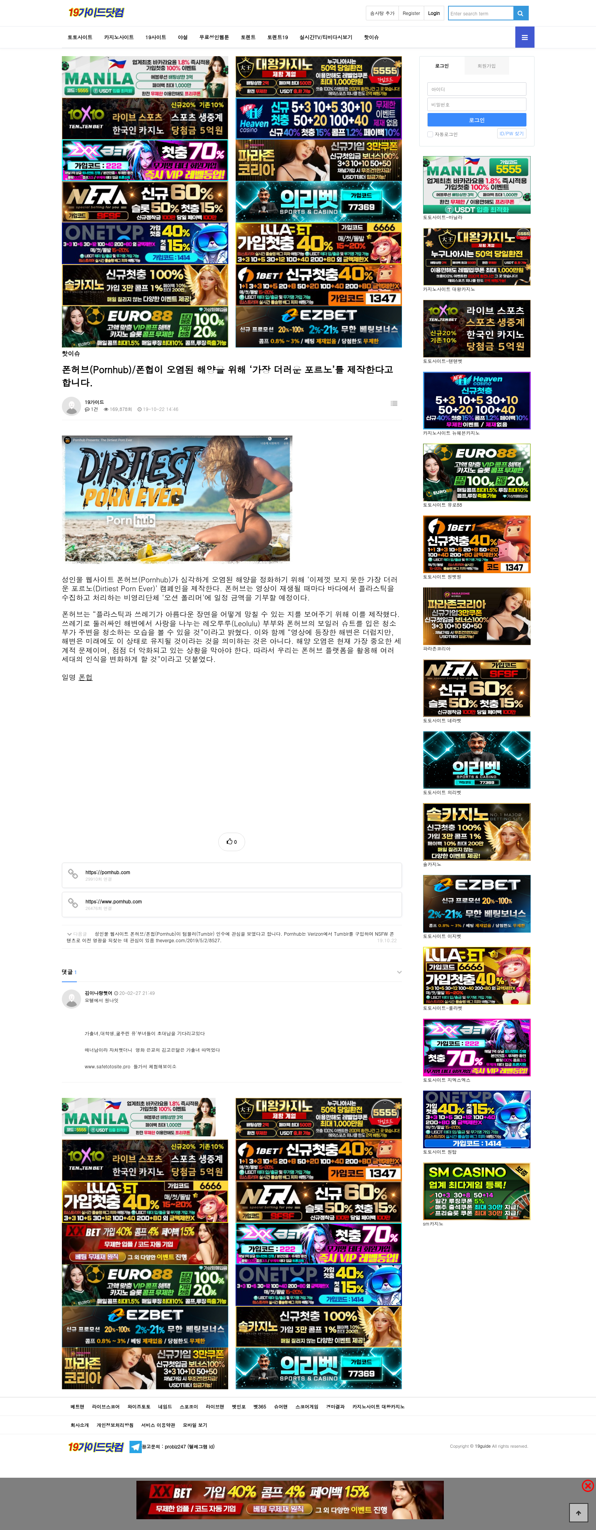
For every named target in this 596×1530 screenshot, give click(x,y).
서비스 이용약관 (158, 1424)
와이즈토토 (139, 1406)
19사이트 (155, 37)
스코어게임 (307, 1406)
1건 (91, 409)
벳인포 (239, 1406)
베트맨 (78, 1406)
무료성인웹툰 (214, 37)
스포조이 (189, 1406)
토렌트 (248, 37)
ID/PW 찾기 (512, 133)
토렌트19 (277, 37)
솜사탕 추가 (382, 13)
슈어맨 (281, 1406)
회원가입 (487, 65)
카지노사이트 (119, 37)
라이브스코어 (106, 1406)
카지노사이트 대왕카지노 (378, 1406)
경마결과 (335, 1406)
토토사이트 (80, 37)
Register (411, 13)
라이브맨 (215, 1406)
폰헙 (85, 677)
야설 (183, 37)
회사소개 (80, 1424)
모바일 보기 (195, 1424)
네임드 (165, 1406)
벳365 (260, 1406)
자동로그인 (442, 134)
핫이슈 (371, 37)
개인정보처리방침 (115, 1424)
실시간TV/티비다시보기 (325, 37)
